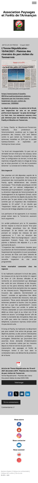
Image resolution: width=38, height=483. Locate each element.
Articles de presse (10, 45)
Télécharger (19, 382)
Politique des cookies (7, 473)
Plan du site (18, 473)
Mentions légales (6, 471)
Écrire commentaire (11, 402)
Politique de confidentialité (21, 471)
